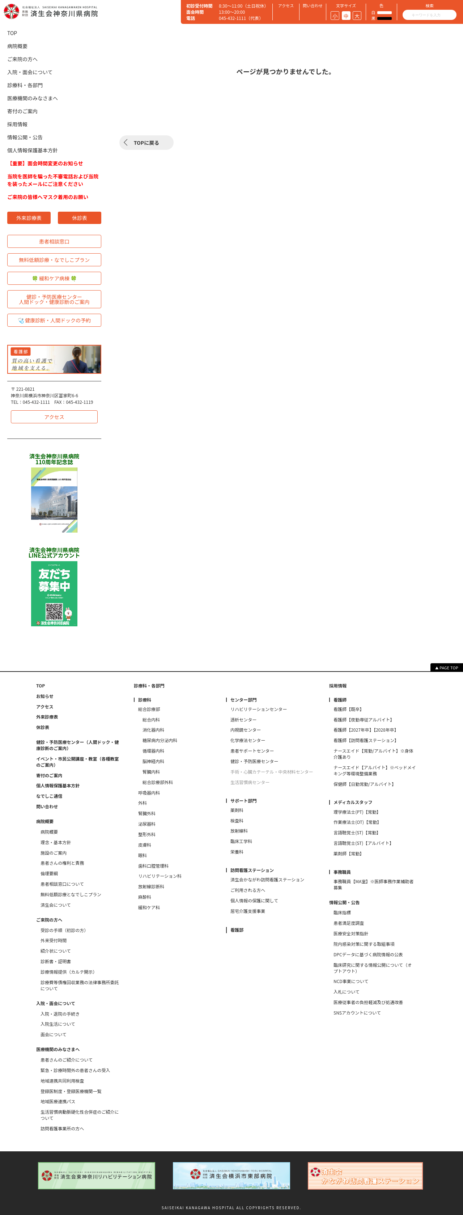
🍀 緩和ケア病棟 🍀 (54, 278)
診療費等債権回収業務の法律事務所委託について (80, 985)
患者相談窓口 (54, 241)
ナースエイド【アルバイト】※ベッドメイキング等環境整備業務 (375, 770)
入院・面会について (30, 72)
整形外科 (147, 834)
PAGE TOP (448, 667)
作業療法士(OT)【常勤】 (357, 822)
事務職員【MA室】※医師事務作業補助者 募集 (375, 884)
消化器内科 (153, 730)
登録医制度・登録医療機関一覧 (71, 1091)
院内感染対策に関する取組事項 (364, 944)
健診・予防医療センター (254, 761)
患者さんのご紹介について (67, 1060)
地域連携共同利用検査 (62, 1081)
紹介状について (56, 951)
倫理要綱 (49, 873)
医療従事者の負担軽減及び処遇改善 (368, 1002)
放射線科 (239, 831)
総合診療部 (149, 709)
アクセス (54, 416)
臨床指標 (342, 912)
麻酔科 (144, 897)
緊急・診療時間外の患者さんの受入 (75, 1070)
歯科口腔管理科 (153, 866)
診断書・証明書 (56, 961)
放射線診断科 (151, 886)
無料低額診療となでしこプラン (71, 894)
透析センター (243, 720)
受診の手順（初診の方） (64, 930)
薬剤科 (236, 810)
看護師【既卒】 (349, 709)
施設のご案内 (54, 853)
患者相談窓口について (62, 884)
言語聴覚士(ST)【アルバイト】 (364, 843)
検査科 (236, 821)
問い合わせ (47, 806)
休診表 (79, 217)
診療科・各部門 (25, 85)
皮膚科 (144, 845)
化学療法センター (247, 740)
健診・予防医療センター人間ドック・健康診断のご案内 (54, 299)
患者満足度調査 (349, 923)
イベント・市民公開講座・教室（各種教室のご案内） (77, 762)
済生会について (56, 905)
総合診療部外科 (158, 782)
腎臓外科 (147, 813)
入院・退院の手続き (60, 1014)
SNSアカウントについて (357, 1013)
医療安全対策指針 (351, 933)
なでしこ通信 (49, 796)
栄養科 (236, 852)
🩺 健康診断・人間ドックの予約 (54, 320)
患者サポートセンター (252, 751)
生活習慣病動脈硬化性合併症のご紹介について (80, 1115)
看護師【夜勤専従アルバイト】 (364, 720)
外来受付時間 (54, 940)
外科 (142, 803)
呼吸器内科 (149, 793)
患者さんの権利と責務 (62, 863)
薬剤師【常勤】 (349, 853)
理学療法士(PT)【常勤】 (357, 812)
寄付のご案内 (22, 111)
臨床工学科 (241, 841)
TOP (12, 33)
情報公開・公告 (25, 137)
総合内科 (151, 720)
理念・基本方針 (56, 842)
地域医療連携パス (58, 1101)
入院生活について (58, 1024)
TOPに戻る (146, 142)
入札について (347, 992)
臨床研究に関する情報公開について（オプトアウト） (373, 968)
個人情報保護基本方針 (32, 150)
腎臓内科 (151, 772)
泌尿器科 (147, 824)
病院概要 (17, 46)
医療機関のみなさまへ (32, 98)
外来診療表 (29, 217)
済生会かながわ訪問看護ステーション (267, 879)
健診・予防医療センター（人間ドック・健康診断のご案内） (77, 745)
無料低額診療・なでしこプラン (54, 259)
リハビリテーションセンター (258, 709)
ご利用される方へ (247, 890)
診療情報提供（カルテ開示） (69, 972)
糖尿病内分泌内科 (160, 740)
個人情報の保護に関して (254, 900)
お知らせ (45, 696)
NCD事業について (351, 981)
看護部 (236, 930)
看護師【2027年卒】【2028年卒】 (366, 730)
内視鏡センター (245, 730)
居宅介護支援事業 (247, 911)
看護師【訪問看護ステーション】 (366, 740)
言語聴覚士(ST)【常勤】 (357, 832)
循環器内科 (153, 751)
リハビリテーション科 (160, 876)
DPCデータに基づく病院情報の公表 (368, 954)
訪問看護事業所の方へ (62, 1128)
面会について (54, 1034)
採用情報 (17, 124)
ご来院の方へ (22, 59)
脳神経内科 (153, 761)
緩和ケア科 (149, 907)
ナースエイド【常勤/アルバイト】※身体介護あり (373, 754)
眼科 (142, 855)
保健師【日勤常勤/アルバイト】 (365, 784)
